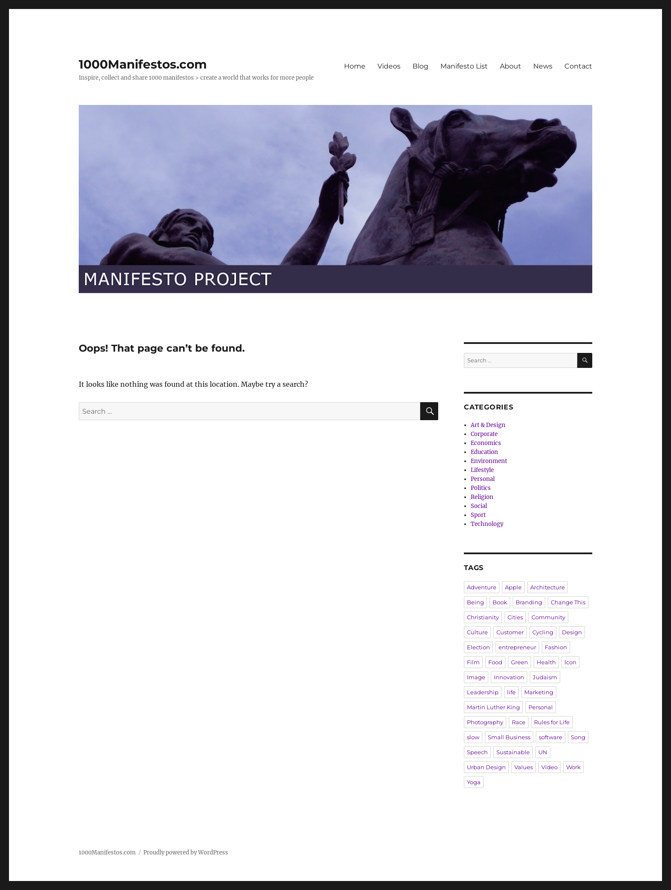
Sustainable (513, 752)
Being (475, 602)
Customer (510, 632)
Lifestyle (482, 470)
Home (354, 66)
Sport (478, 515)
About (510, 66)
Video (549, 767)
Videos (389, 66)
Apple (513, 587)
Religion (482, 497)
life (511, 692)
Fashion (556, 647)
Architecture (547, 587)
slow (473, 737)
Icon (570, 662)
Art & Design (488, 425)
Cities (515, 617)
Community (548, 617)
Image (476, 677)
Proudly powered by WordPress (185, 852)
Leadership (483, 692)
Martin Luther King (493, 707)
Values (523, 767)
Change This (568, 602)
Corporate (484, 434)
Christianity (483, 617)
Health (546, 662)
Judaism (545, 677)
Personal (483, 479)
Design (572, 632)
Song (578, 737)
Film (473, 662)
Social (479, 506)
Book (500, 602)
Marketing (538, 692)
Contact (578, 66)
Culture (477, 632)
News (542, 66)
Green (519, 662)
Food (495, 662)
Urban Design (486, 767)
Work (573, 767)
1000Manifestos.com (143, 64)
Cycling (542, 632)
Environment (489, 461)
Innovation (509, 677)
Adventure (481, 587)
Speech (477, 752)
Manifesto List (464, 66)
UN (542, 752)
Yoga (474, 782)
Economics (486, 443)
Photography (485, 722)
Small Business (509, 737)
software (550, 737)
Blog (420, 66)
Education (484, 452)
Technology (487, 524)
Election (478, 647)
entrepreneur (517, 647)
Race (519, 722)
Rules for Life (552, 722)
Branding (529, 602)
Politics (481, 488)
